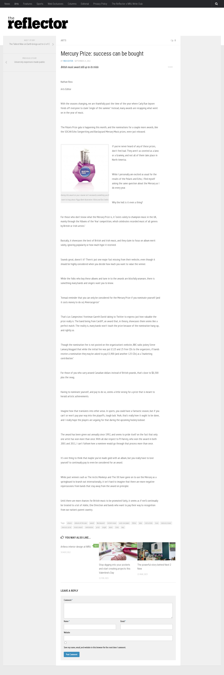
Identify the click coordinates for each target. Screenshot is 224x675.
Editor (134, 523)
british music (111, 523)
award (92, 523)
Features (27, 3)
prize (97, 527)
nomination (89, 527)
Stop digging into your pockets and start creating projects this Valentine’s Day (114, 568)
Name (67, 621)
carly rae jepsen (124, 523)
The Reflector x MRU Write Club (126, 3)
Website (67, 632)
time (117, 527)
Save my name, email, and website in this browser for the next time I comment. (95, 647)
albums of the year (81, 523)
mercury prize (66, 527)
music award (78, 527)
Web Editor (68, 61)
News (7, 3)
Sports (39, 3)
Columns (71, 3)
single (104, 527)
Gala (140, 523)
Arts (16, 3)
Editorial (84, 3)
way (122, 527)
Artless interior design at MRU (76, 546)
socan (110, 527)
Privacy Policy (99, 3)
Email (123, 621)
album (69, 523)
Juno (156, 523)
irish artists (148, 523)
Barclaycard (101, 523)
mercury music (166, 523)
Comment (68, 600)
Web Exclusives (55, 3)
